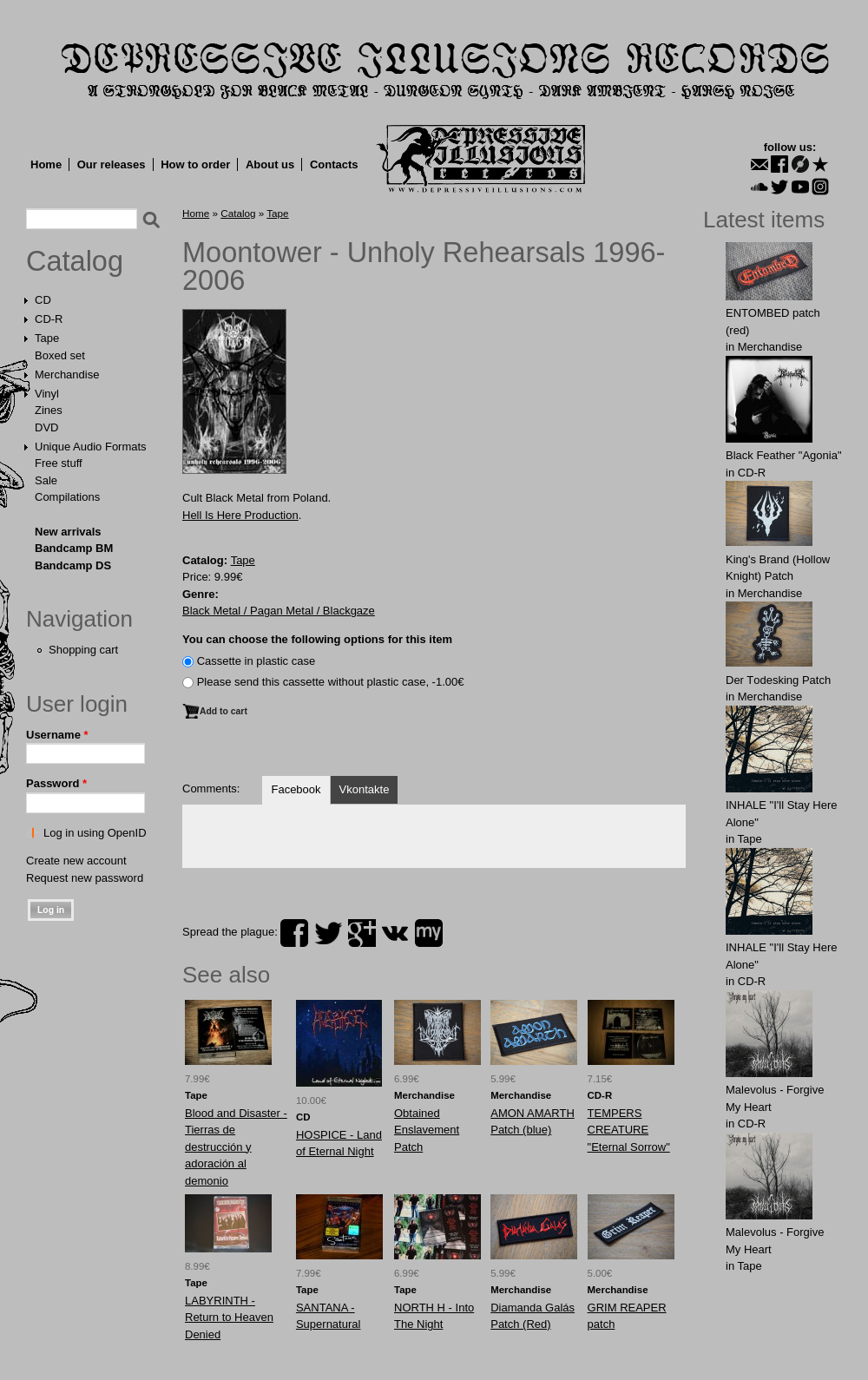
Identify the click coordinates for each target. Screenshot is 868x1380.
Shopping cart (83, 649)
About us (270, 164)
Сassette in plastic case (256, 660)
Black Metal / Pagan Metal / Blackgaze (278, 610)
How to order (195, 164)
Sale (46, 480)
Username (57, 734)
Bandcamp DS (73, 565)
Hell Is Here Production (240, 515)
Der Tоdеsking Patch (778, 680)
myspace (429, 933)
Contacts (334, 164)
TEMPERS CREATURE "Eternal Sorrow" (629, 1130)
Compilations (67, 496)
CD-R (49, 318)
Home (46, 164)
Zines (48, 410)
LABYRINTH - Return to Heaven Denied (229, 1317)
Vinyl (47, 393)
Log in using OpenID (95, 832)
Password (56, 783)
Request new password (84, 877)
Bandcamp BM (74, 548)
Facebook (295, 789)
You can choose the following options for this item (317, 639)
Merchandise (67, 374)
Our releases (111, 164)
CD (43, 299)
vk (395, 933)
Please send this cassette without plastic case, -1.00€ (330, 681)
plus (362, 933)
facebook (294, 933)
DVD (46, 427)
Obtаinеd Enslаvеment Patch (426, 1130)
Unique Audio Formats (91, 446)
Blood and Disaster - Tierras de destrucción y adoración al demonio (236, 1147)
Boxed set (60, 355)
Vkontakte (364, 789)
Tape (47, 338)
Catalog (74, 261)
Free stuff (58, 463)
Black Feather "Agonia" (784, 455)
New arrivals (68, 531)
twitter (328, 933)
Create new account (76, 860)
